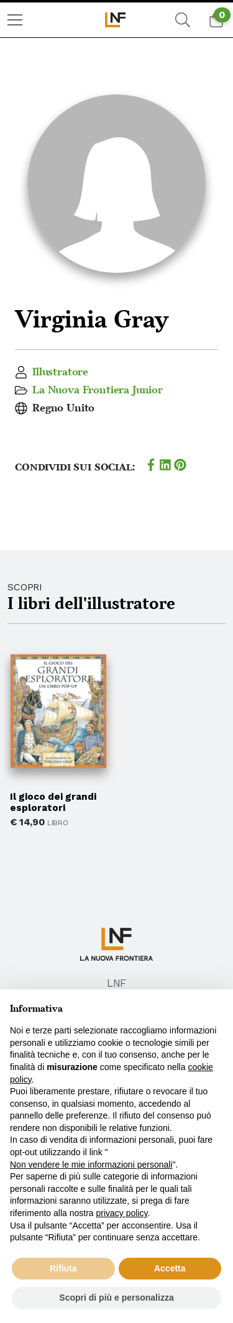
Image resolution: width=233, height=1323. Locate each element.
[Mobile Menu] (15, 20)
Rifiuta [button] (63, 1268)
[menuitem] (15, 20)
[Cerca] (182, 20)
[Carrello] (216, 20)
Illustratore (60, 372)
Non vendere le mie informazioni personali (91, 1165)
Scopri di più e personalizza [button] (116, 1297)
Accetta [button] (170, 1268)
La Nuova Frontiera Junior (97, 390)
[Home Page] (116, 19)
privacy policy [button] (122, 1213)
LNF (117, 983)
